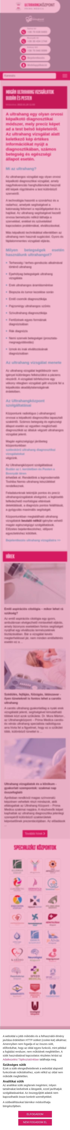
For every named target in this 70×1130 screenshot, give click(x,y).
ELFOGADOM (35, 1114)
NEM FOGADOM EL (35, 1122)
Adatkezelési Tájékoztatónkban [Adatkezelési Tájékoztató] (21, 1059)
